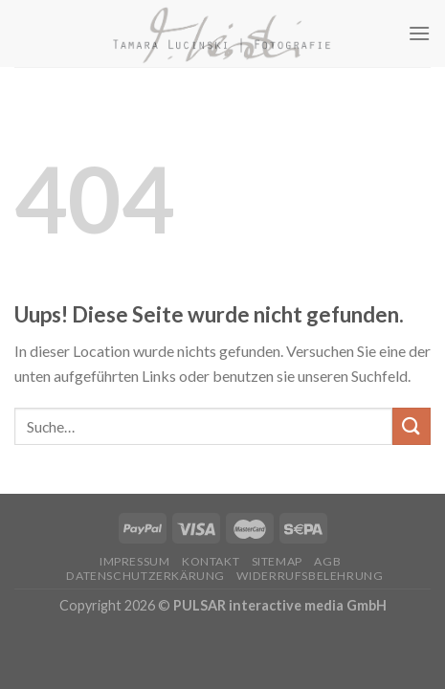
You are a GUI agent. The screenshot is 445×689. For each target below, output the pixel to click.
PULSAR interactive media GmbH (280, 605)
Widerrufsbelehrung (309, 575)
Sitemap (277, 561)
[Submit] (411, 426)
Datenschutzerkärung (145, 575)
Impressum (135, 561)
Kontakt (210, 561)
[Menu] (419, 33)
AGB (327, 561)
